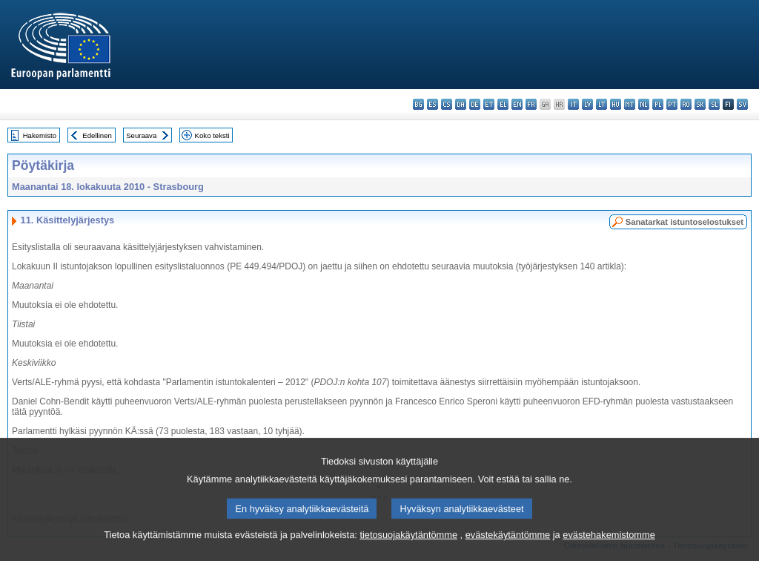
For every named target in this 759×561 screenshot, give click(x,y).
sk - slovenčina (700, 104)
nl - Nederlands (643, 104)
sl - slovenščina (714, 104)
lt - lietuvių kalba (601, 104)
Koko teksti (212, 135)
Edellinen (96, 135)
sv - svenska (742, 104)
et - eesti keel (488, 104)
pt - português (671, 104)
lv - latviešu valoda (587, 104)
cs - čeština (446, 104)
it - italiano (573, 104)
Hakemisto (39, 135)
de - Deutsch (474, 104)
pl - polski (657, 104)
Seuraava (141, 135)
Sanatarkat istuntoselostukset (684, 221)
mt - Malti (629, 104)
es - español (432, 104)
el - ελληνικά (502, 104)
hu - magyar (615, 104)
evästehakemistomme (608, 551)
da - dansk (460, 104)
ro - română (686, 104)
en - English (517, 104)
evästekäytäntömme (508, 551)
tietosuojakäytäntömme (408, 551)
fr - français (531, 104)
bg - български (418, 104)
